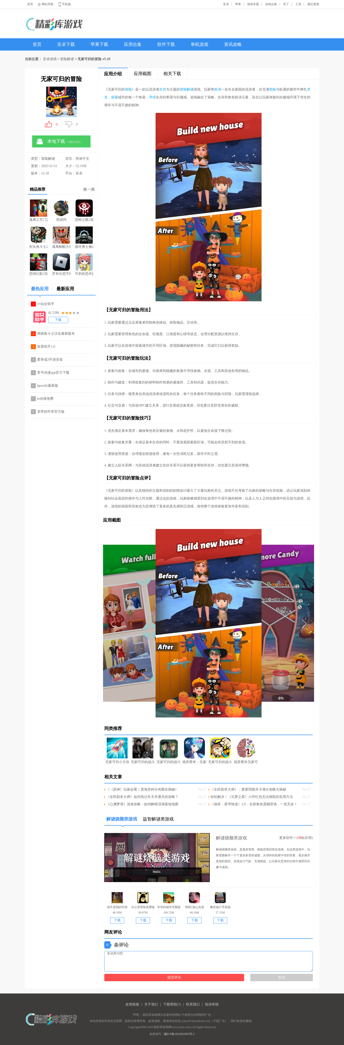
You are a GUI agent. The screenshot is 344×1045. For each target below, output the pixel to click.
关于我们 (151, 1004)
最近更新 (313, 4)
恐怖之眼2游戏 (84, 210)
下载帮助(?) (172, 1004)
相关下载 (172, 73)
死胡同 (61, 210)
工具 (298, 4)
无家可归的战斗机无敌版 (169, 751)
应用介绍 (113, 73)
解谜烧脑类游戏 (123, 821)
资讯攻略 (233, 44)
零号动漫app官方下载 (53, 372)
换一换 (89, 189)
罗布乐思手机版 (61, 264)
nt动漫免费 (45, 398)
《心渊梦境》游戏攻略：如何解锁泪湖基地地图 (142, 804)
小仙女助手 (45, 304)
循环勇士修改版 (84, 237)
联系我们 (193, 1004)
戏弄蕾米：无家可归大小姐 (194, 751)
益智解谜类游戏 (160, 819)
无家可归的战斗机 (143, 751)
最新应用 (65, 288)
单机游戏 (199, 44)
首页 (30, 4)
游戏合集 (271, 4)
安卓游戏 (50, 59)
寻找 (152, 97)
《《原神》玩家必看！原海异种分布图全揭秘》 (142, 789)
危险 (272, 89)
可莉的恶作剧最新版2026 (84, 264)
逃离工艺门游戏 (38, 210)
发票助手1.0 (46, 346)
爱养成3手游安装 (50, 359)
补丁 (286, 4)
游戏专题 (253, 4)
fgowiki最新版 (47, 385)
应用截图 (142, 73)
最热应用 (42, 290)
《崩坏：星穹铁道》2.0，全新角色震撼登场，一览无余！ (254, 804)
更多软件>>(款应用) (296, 838)
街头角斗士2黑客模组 (38, 237)
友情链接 (132, 1004)
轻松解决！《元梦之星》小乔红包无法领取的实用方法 (252, 797)
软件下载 (166, 44)
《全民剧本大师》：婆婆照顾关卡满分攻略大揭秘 (248, 789)
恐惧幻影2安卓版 (38, 264)
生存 (162, 89)
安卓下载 (66, 44)
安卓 (226, 4)
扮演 (217, 89)
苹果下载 (99, 44)
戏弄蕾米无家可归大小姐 (246, 751)
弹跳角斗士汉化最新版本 (56, 333)
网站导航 (47, 4)
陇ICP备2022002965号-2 (179, 1034)
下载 (58, 320)
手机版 (66, 4)
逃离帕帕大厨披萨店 (61, 237)
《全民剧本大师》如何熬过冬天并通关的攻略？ (142, 797)
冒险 (128, 89)
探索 (114, 97)
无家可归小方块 (117, 751)
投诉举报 (212, 1004)
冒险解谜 (67, 59)
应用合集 (133, 44)
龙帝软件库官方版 (51, 411)
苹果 (238, 4)
